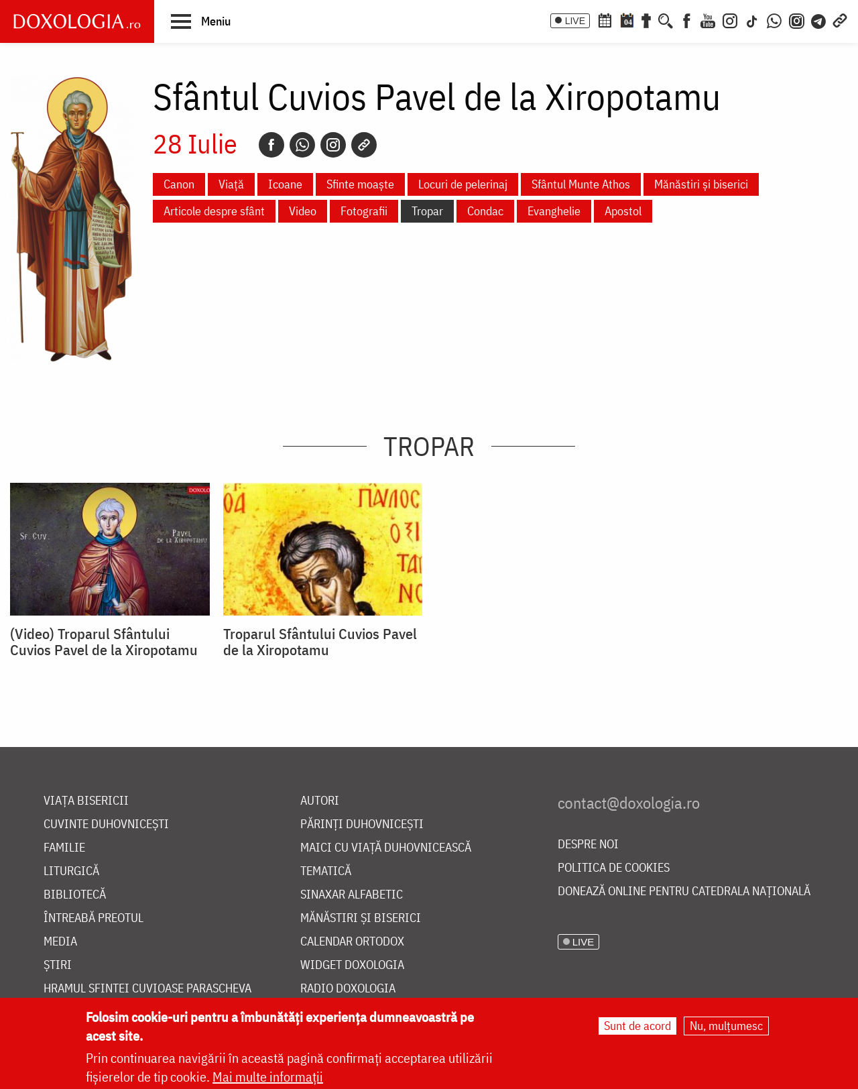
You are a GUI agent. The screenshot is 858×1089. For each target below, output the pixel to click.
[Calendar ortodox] (604, 19)
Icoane (285, 184)
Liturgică (71, 871)
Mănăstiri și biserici (701, 184)
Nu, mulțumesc (726, 1025)
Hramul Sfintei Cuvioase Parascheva (147, 989)
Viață (231, 184)
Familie (64, 848)
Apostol (623, 211)
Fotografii (364, 211)
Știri (58, 965)
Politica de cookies (614, 868)
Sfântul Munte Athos (581, 184)
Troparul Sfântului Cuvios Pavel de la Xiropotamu (320, 642)
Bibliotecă (75, 895)
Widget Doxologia (352, 965)
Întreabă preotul (93, 918)
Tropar (427, 211)
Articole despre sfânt (214, 211)
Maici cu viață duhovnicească (385, 848)
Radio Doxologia (347, 989)
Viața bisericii (86, 801)
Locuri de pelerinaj (462, 184)
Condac (485, 211)
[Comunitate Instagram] (796, 19)
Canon (179, 184)
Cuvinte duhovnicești (106, 824)
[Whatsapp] (302, 145)
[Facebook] (686, 19)
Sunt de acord (637, 1025)
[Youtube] (707, 19)
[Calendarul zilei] (626, 19)
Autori (319, 801)
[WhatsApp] (774, 19)
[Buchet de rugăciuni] (646, 19)
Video (302, 211)
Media (60, 942)
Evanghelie (554, 211)
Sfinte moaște (360, 184)
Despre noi (588, 845)
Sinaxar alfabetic (351, 895)
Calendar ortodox (352, 942)
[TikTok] (752, 19)
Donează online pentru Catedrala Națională (684, 891)
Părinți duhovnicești (362, 824)
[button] (201, 21)
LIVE (575, 20)
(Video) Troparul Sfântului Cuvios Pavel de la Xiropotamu (104, 642)
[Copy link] (364, 145)
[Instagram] (730, 19)
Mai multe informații (267, 1077)
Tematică (325, 871)
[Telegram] (819, 19)
